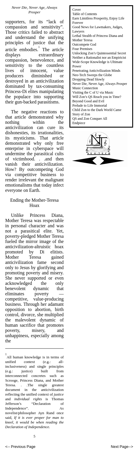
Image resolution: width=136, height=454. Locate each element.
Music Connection (85, 88)
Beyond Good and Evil (88, 101)
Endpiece (78, 123)
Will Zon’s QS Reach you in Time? (96, 97)
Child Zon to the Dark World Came (96, 110)
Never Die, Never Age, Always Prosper (99, 84)
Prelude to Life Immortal (89, 105)
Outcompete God (84, 44)
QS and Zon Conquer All (89, 119)
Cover (76, 10)
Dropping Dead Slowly (88, 79)
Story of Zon (81, 114)
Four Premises (82, 49)
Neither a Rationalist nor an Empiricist (99, 58)
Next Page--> (122, 446)
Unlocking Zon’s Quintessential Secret (99, 53)
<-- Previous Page (20, 446)
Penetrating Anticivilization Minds (96, 71)
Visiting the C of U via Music (92, 92)
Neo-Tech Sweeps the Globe (92, 75)
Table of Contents (84, 14)
